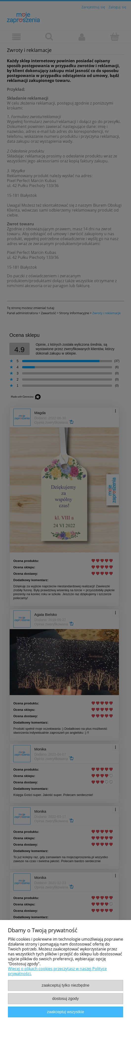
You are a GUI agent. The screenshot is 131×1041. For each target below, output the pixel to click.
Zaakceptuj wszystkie (65, 1012)
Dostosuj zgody (65, 998)
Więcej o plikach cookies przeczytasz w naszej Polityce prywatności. (57, 971)
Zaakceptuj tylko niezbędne (65, 985)
